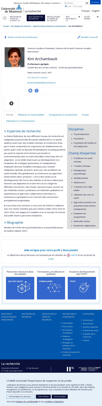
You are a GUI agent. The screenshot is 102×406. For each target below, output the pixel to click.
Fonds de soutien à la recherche (71, 353)
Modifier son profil (89, 37)
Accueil (6, 26)
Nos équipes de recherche (21, 26)
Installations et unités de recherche (49, 317)
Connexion (56, 3)
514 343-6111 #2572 (37, 77)
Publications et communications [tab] (20, 121)
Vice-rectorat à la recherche (69, 315)
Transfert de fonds (90, 330)
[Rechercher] (87, 3)
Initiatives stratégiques (68, 337)
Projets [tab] (85, 114)
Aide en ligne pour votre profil (42, 250)
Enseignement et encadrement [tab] (63, 114)
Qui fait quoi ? (88, 320)
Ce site (68, 6)
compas (86, 340)
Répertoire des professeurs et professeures (49, 26)
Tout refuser (43, 396)
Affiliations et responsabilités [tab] (31, 114)
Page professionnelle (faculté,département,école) (37, 91)
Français (85, 10)
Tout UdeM (77, 6)
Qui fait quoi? (34, 368)
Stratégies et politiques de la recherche (69, 345)
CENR (50, 259)
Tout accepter (60, 396)
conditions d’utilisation (54, 401)
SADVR (72, 255)
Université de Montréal (11, 9)
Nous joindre (70, 250)
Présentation (68, 323)
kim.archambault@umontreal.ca (41, 82)
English (95, 10)
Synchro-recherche (90, 327)
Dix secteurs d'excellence (68, 331)
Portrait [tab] (9, 114)
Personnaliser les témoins (21, 396)
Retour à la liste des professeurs (23, 37)
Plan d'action (68, 326)
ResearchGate (30, 91)
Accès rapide (88, 314)
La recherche (33, 11)
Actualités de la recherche (89, 335)
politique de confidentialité (27, 401)
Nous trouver (88, 323)
